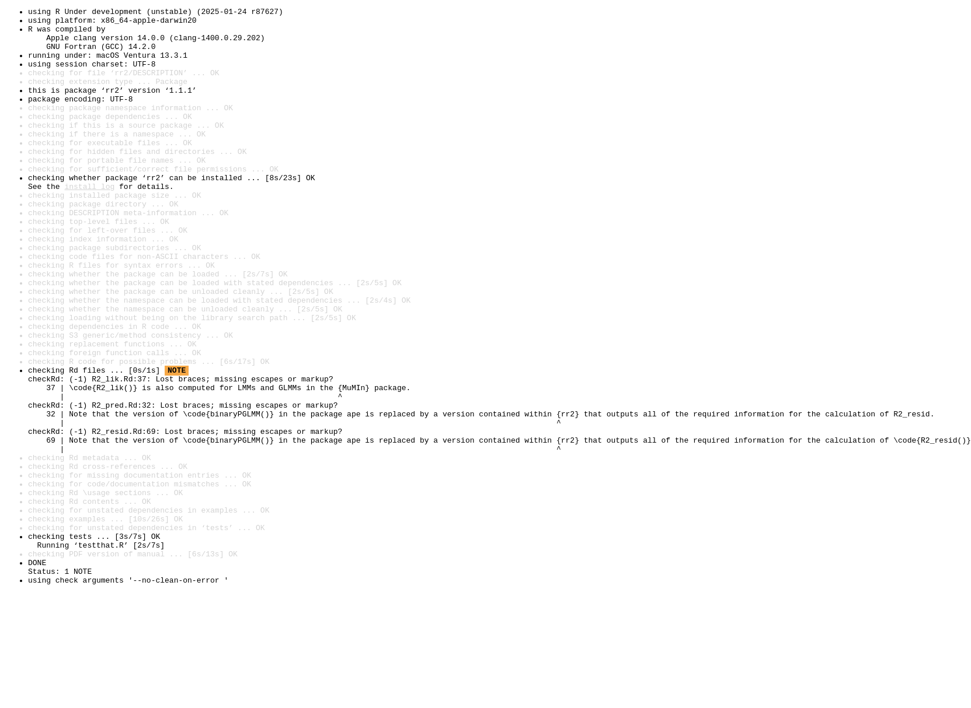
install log (89, 223)
